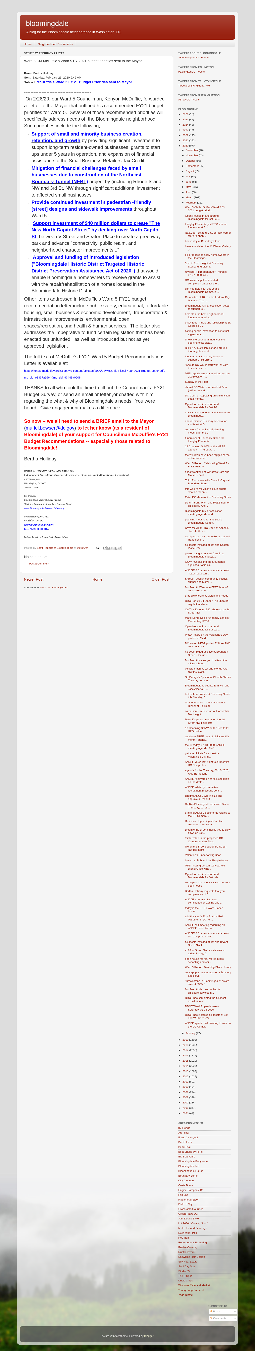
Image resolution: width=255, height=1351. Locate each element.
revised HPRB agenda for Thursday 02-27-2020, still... (206, 273)
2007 (185, 1102)
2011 (185, 1081)
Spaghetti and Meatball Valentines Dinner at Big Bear (205, 704)
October (191, 160)
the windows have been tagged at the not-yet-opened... (207, 456)
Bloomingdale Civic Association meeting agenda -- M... (203, 512)
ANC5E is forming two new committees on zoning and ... (204, 901)
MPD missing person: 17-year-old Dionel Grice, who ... (205, 867)
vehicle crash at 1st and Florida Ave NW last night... (206, 670)
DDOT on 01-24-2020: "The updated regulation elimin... (207, 602)
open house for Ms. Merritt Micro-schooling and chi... (205, 960)
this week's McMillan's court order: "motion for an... (205, 490)
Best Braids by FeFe (190, 1151)
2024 (185, 124)
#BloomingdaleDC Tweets (193, 57)
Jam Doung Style (188, 1218)
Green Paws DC (188, 1213)
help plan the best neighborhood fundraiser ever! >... (204, 316)
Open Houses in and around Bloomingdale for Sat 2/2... (202, 217)
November (192, 155)
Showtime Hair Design (191, 1256)
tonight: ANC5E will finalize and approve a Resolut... (203, 797)
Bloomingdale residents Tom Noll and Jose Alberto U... (207, 687)
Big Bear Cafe (186, 1156)
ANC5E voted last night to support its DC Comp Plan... (207, 763)
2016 (185, 1055)
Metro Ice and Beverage (192, 1228)
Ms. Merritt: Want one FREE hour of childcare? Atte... (206, 589)
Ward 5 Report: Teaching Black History (208, 967)
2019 (185, 1039)
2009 (185, 1092)
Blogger (148, 1335)
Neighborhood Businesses (55, 44)
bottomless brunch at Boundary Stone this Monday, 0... (207, 696)
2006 (185, 1107)
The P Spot (185, 1275)
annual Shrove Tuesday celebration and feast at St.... (206, 423)
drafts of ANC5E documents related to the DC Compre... (207, 814)
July (188, 176)
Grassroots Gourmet (190, 1208)
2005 (185, 1113)
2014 (185, 1065)
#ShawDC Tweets (189, 99)
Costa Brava (185, 1185)
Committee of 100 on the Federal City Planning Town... (207, 299)
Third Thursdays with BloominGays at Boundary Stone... (207, 482)
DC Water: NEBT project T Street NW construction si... (207, 645)
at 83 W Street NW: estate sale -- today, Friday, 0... (205, 952)
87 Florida (184, 1127)
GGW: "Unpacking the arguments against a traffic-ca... (205, 563)
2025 (185, 119)
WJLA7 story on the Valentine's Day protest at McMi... (206, 636)
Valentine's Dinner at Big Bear (203, 854)
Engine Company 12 (190, 1190)
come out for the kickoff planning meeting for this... (204, 431)
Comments (218, 1318)
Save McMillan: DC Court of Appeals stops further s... (207, 529)
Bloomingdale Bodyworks (193, 1161)
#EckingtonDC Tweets (191, 71)
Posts (215, 1311)
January (191, 1033)
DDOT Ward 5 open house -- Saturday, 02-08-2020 (202, 1008)
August (190, 171)
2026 (185, 114)
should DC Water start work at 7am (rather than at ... (206, 389)
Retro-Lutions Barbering (192, 1242)
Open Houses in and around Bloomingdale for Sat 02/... (202, 628)
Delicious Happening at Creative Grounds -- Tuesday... (204, 823)
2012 (185, 1076)
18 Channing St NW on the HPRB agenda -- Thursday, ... (205, 448)
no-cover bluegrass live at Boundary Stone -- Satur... (206, 653)
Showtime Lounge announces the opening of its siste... (205, 341)
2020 (185, 145)
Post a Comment (39, 563)
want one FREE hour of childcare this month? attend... (207, 738)
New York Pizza (187, 1232)
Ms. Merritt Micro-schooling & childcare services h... (202, 991)
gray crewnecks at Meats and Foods (206, 595)
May (188, 186)
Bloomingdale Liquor (190, 1170)
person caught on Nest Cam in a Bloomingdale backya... (204, 555)
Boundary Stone (188, 1175)
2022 (185, 135)
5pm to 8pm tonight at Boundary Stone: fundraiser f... (204, 265)
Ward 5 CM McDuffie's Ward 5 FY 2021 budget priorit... (205, 209)
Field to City (185, 1204)
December (192, 150)
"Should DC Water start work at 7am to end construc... (206, 366)
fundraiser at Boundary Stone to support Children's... (204, 358)
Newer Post (33, 579)
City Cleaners (186, 1180)
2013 (185, 1071)
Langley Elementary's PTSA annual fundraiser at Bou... (206, 226)
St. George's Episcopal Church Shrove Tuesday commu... (208, 679)
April (189, 192)
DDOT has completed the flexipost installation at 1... (205, 999)
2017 (185, 1050)
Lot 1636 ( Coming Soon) (193, 1223)
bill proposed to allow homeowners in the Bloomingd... (207, 256)
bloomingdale (47, 23)
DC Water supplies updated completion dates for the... (202, 282)
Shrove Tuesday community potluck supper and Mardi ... (206, 580)
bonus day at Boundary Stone (203, 241)
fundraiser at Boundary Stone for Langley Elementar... (204, 440)
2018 (185, 1044)
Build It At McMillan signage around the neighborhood (206, 349)
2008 (185, 1097)
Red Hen (183, 1237)
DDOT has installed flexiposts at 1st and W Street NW (206, 1016)
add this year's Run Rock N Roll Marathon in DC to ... (204, 918)
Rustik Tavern (186, 1252)
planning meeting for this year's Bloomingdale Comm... (203, 521)
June (189, 181)
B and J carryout (188, 1137)
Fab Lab (183, 1194)
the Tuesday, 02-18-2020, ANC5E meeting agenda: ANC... (205, 746)
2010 (185, 1086)
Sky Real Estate (187, 1261)
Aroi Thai (183, 1132)
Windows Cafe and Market (194, 1285)
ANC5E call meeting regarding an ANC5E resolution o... (205, 926)
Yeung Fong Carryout (191, 1290)
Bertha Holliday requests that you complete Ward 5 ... (205, 893)
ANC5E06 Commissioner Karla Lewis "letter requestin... (207, 572)
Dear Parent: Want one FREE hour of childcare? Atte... (207, 504)
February (191, 202)
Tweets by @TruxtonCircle (194, 85)
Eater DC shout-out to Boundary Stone (208, 497)
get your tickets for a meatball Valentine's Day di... (202, 755)
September (193, 165)
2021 (185, 140)
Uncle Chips (185, 1280)
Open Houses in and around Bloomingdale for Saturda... (203, 876)
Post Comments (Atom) (54, 587)
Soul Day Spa (186, 1266)
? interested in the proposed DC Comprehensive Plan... (204, 840)
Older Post (160, 579)
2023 (185, 129)
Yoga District (185, 1294)
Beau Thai (184, 1146)
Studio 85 (184, 1271)
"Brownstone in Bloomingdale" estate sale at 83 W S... (207, 982)
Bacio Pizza (185, 1142)
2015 (185, 1060)
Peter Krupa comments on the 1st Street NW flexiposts (205, 721)
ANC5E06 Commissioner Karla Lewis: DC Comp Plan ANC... (207, 935)
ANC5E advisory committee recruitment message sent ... (203, 789)
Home (28, 44)
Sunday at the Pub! (196, 381)
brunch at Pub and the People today (206, 860)
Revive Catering (187, 1247)
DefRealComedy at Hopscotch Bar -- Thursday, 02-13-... (207, 806)
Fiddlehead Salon (188, 1199)
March (190, 197)
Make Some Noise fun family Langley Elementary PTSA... (207, 619)
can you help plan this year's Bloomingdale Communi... (202, 290)
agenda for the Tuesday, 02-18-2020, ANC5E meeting (207, 772)
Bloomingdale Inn (188, 1166)
